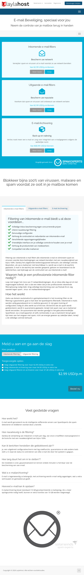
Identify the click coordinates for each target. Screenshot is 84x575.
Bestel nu (75, 388)
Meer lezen (37, 72)
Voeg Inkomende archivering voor (29, 367)
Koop (49, 72)
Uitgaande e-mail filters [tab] (38, 208)
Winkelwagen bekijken (73, 3)
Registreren (57, 3)
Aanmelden (48, 3)
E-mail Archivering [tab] (59, 208)
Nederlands (38, 3)
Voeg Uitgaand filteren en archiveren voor (33, 370)
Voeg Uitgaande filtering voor (27, 365)
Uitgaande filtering (30, 354)
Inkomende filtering (11, 354)
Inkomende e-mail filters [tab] (14, 209)
